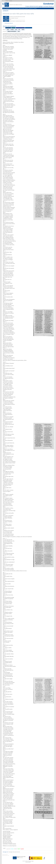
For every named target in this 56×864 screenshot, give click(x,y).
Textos (12, 8)
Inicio (4, 8)
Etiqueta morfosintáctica (12, 31)
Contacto (31, 8)
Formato (12, 29)
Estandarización (28, 27)
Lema (19, 31)
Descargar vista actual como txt (14, 851)
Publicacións (21, 8)
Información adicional (9, 23)
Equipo (26, 8)
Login (35, 8)
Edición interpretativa (20, 27)
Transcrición (8, 27)
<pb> (16, 29)
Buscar (16, 8)
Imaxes (23, 29)
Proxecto (8, 8)
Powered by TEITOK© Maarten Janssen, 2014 (5, 855)
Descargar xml (5, 851)
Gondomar (48, 4)
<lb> (19, 29)
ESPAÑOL (10, 0)
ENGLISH (7, 0)
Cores (8, 29)
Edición (13, 27)
